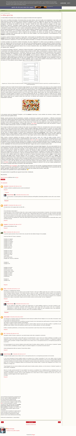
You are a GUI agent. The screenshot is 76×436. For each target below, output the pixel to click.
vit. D (32, 139)
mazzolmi (6, 186)
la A (37, 139)
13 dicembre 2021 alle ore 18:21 (22, 194)
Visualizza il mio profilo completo (13, 430)
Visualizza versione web (31, 424)
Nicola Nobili (6, 316)
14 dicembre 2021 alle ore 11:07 (13, 288)
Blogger (33, 434)
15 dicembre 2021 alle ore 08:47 (16, 316)
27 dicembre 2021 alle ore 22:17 (19, 354)
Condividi (3, 179)
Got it (68, 3)
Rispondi (5, 189)
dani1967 (6, 205)
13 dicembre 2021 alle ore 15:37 (14, 224)
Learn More (63, 3)
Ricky (5, 288)
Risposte (7, 192)
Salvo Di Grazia (10, 194)
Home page (31, 422)
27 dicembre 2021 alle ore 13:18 (12, 333)
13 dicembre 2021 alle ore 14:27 (14, 205)
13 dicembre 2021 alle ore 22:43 (12, 232)
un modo (6, 162)
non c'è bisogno (13, 165)
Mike (5, 232)
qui (1, 403)
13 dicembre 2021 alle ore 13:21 (15, 186)
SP (4, 333)
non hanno (34, 123)
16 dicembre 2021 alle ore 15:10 (22, 303)
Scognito (6, 224)
